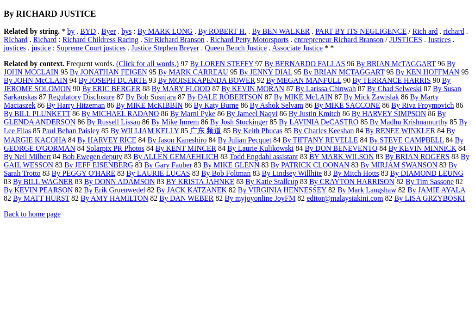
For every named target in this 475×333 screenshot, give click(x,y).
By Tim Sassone (430, 181)
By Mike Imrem (175, 122)
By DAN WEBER (186, 198)
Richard (45, 39)
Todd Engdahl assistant (264, 156)
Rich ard (425, 31)
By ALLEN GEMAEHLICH (176, 156)
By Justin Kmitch (314, 113)
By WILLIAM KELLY (145, 131)
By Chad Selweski (394, 88)
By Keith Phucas (257, 131)
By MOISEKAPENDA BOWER (206, 80)
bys (126, 31)
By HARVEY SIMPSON (388, 113)
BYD (88, 31)
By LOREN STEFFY (221, 64)
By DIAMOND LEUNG (426, 173)
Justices (439, 39)
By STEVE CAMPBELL (406, 140)
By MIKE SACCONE (347, 105)
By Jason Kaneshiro (177, 140)
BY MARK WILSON (341, 156)
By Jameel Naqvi (251, 113)
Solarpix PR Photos (115, 148)
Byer (108, 31)
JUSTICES (405, 39)
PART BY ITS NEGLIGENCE (360, 31)
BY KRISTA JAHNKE (200, 181)
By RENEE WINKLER (400, 131)
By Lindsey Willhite (292, 173)
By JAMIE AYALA (436, 190)
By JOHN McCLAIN (36, 80)
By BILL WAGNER (43, 181)
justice (41, 48)
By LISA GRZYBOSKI (429, 198)
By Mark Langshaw (367, 190)
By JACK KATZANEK (191, 190)
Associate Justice (297, 48)
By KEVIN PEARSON (38, 190)
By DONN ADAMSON (119, 181)
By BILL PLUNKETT (37, 113)
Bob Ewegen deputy (92, 156)
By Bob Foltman (226, 173)
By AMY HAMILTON (114, 198)
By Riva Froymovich (422, 105)
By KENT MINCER (186, 148)
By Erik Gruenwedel (114, 190)
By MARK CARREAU (193, 72)
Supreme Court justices (90, 48)
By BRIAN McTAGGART (396, 64)
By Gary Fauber (168, 165)
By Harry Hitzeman (75, 105)
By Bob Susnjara (151, 97)
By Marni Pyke (192, 113)
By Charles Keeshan (324, 131)
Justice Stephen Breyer (165, 48)
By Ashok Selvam (276, 105)
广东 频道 (205, 131)
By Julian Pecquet (245, 140)
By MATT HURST (41, 198)
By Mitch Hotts (356, 173)
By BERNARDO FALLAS (304, 64)
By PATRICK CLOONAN (309, 165)
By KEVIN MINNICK (422, 148)
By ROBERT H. (222, 31)
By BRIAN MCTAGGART (343, 72)
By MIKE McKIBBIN (149, 105)
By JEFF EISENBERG (98, 165)
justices (15, 48)
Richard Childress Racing (100, 39)
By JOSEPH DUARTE (113, 80)
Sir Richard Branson (174, 39)
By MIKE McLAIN (303, 97)
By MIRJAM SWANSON (399, 165)
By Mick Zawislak (371, 97)
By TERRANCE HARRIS (391, 80)
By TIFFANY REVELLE (320, 140)
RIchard (16, 39)
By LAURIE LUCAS (158, 173)
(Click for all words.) (147, 64)
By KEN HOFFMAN (428, 72)
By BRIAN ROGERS (417, 156)
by (71, 31)
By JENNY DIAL (265, 72)
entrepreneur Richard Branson (338, 39)
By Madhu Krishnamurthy (408, 122)
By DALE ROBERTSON (225, 97)
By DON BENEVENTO (341, 148)
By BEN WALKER (281, 31)
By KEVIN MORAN (252, 88)
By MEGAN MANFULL (303, 80)
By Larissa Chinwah (325, 88)
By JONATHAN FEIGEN (108, 72)
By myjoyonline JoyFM (260, 198)
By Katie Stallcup (271, 181)
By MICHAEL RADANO (120, 113)
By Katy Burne (216, 105)
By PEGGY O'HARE (83, 173)
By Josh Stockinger (239, 122)
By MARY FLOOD (181, 88)
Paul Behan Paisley (71, 131)
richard (453, 31)
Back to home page (32, 214)
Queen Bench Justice (236, 48)
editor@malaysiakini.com (344, 198)
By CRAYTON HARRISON (351, 181)
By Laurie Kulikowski (260, 148)
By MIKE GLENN (231, 165)
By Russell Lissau (113, 122)
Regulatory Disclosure (81, 97)
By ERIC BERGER (111, 88)
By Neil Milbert (27, 156)
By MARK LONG (165, 31)
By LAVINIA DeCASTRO (318, 122)
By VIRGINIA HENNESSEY (282, 190)
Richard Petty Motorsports (249, 39)
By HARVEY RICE (107, 140)
